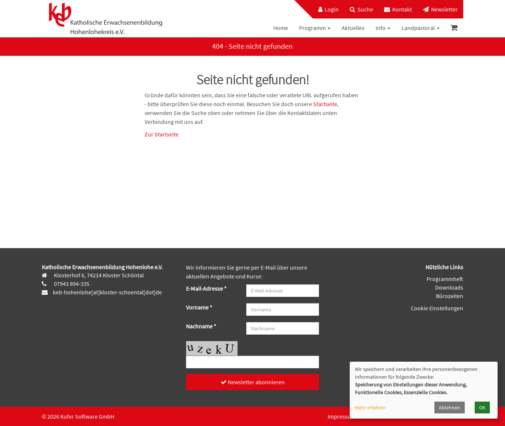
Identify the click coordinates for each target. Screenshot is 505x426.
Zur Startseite (162, 134)
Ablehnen (449, 407)
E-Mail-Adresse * (206, 288)
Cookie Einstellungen (437, 308)
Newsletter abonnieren (253, 382)
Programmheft (445, 279)
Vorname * (199, 307)
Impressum (342, 416)
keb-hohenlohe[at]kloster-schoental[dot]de (107, 292)
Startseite (325, 104)
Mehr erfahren (370, 407)
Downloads (449, 287)
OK (482, 407)
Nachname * (201, 326)
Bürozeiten (449, 296)
